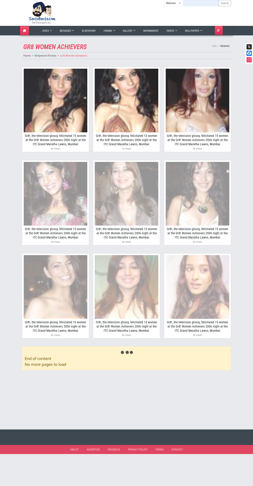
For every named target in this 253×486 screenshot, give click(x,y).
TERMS (159, 449)
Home (27, 55)
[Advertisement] (164, 16)
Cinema (110, 30)
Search (225, 3)
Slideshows (89, 30)
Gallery (129, 30)
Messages (67, 30)
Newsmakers (150, 30)
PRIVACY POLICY (138, 449)
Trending (224, 46)
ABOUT (74, 449)
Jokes (47, 30)
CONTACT (177, 449)
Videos (172, 30)
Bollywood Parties (45, 55)
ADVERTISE (93, 449)
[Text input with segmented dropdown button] (201, 3)
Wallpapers (194, 30)
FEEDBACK (114, 449)
